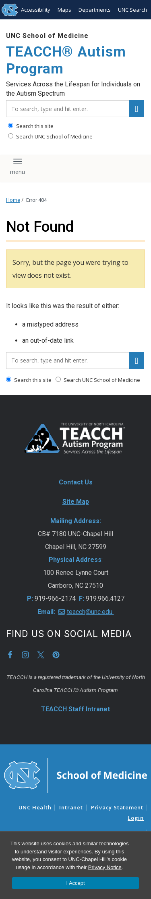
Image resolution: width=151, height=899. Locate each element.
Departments (95, 9)
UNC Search (132, 9)
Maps (64, 9)
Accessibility (35, 9)
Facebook (10, 655)
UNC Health (35, 807)
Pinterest (56, 655)
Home (13, 200)
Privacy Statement (117, 807)
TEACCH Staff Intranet (75, 709)
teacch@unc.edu (90, 612)
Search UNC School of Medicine (50, 136)
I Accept (75, 883)
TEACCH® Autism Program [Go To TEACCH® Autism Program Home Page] (66, 60)
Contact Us (76, 482)
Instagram (25, 655)
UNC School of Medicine (47, 36)
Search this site (31, 126)
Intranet (71, 807)
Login (136, 817)
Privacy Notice (105, 867)
